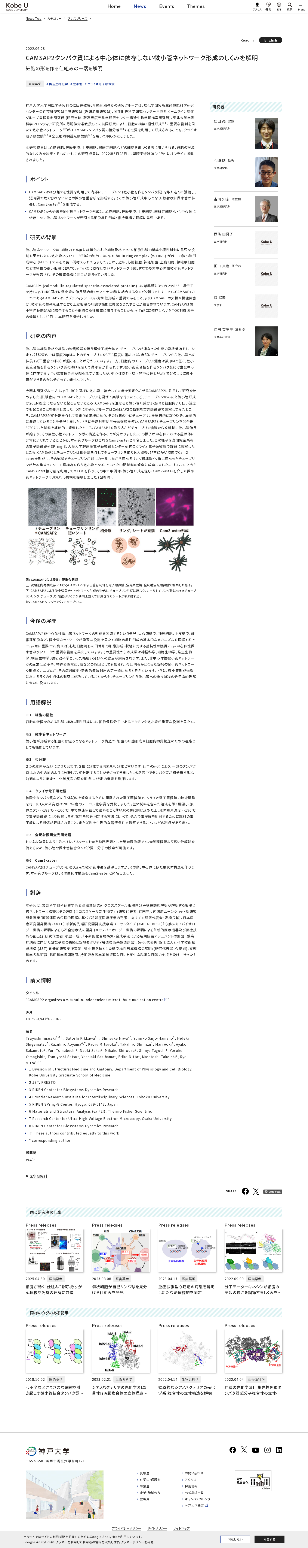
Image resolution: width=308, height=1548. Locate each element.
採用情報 (196, 1489)
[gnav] (301, 6)
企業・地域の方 (152, 1496)
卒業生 (145, 1489)
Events (166, 6)
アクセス (195, 1482)
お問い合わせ (199, 1474)
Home (114, 6)
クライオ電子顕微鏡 (101, 84)
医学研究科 (39, 1176)
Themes (196, 6)
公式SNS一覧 (200, 1496)
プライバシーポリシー (126, 1529)
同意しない (235, 1539)
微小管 (77, 84)
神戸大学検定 (200, 1511)
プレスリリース (77, 18)
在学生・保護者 (152, 1482)
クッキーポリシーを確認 (137, 1542)
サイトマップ (181, 1529)
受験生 (145, 1474)
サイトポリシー (157, 1529)
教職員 (145, 1503)
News (140, 6)
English (270, 40)
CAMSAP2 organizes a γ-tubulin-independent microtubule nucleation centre (96, 999)
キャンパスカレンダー (205, 1503)
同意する (269, 1539)
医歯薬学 (34, 84)
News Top (33, 18)
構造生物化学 (58, 84)
